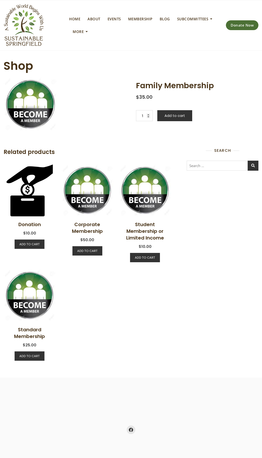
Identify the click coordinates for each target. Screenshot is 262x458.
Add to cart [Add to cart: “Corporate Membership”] (87, 251)
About (93, 18)
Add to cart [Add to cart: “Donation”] (29, 244)
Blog (165, 18)
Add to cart (174, 115)
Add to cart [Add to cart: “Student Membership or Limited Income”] (145, 257)
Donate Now (242, 25)
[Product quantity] (144, 115)
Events (114, 18)
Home (74, 18)
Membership (140, 18)
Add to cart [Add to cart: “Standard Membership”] (29, 356)
